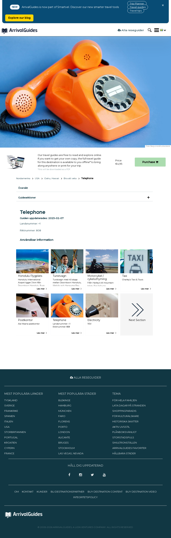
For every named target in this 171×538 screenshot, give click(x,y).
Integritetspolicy (85, 497)
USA (37, 178)
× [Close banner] (163, 5)
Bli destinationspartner (67, 491)
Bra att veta (70, 178)
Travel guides (138, 7)
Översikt (23, 188)
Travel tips (136, 10)
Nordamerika (23, 178)
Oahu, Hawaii (51, 178)
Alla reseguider (131, 30)
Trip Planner (137, 3)
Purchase (150, 162)
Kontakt (27, 491)
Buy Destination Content (105, 491)
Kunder (42, 491)
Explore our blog (19, 17)
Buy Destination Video (141, 491)
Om (16, 491)
